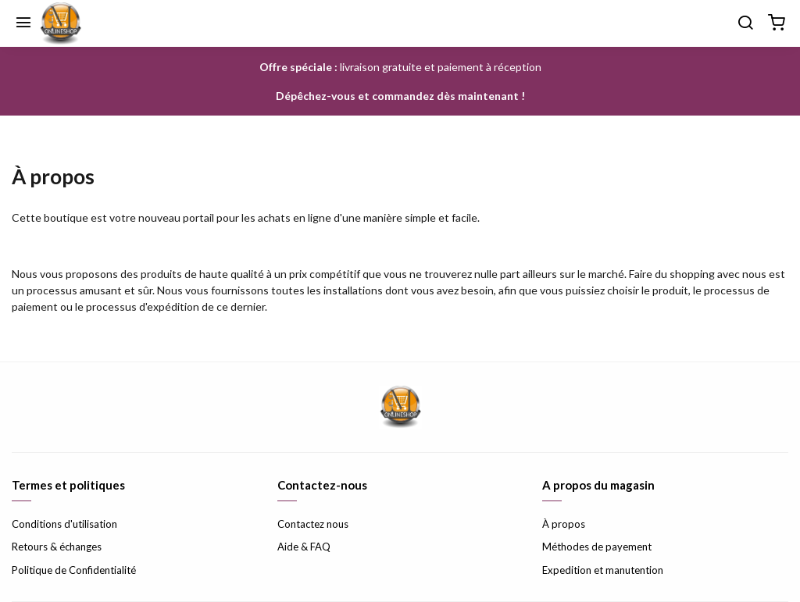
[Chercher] (745, 23)
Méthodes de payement (597, 546)
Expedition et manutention (602, 570)
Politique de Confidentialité (74, 570)
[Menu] (23, 23)
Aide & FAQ (303, 546)
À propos (563, 524)
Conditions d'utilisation (64, 524)
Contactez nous (312, 524)
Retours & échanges (57, 546)
